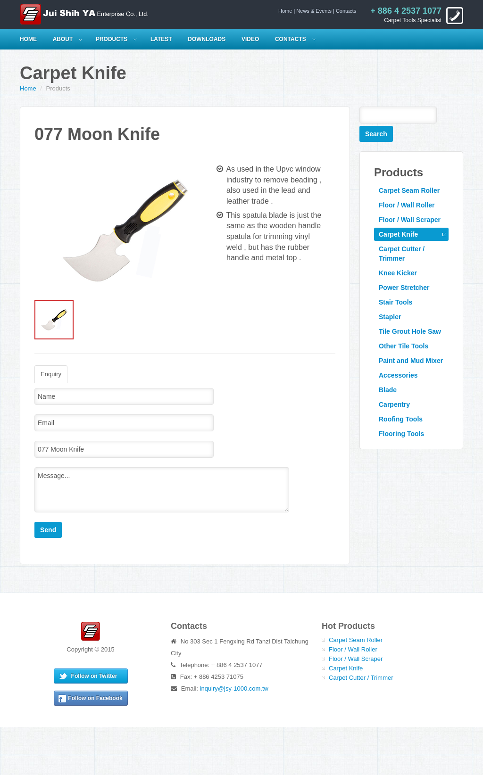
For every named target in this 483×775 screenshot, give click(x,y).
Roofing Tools (401, 419)
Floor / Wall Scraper (410, 219)
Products (111, 39)
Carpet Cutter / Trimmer (402, 253)
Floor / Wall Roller (407, 205)
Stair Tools (395, 302)
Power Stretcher (404, 287)
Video (250, 39)
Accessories (398, 375)
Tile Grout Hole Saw (410, 331)
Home (285, 11)
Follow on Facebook (95, 698)
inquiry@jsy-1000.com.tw (234, 688)
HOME (28, 39)
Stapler (390, 317)
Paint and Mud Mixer (411, 360)
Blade (388, 390)
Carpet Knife (398, 234)
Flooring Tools (401, 433)
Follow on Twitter (94, 676)
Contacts (346, 11)
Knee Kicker (398, 273)
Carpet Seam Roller (409, 190)
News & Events (314, 11)
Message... (161, 489)
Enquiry (51, 374)
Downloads (206, 39)
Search (376, 134)
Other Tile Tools (403, 346)
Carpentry (394, 404)
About (63, 39)
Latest (161, 39)
